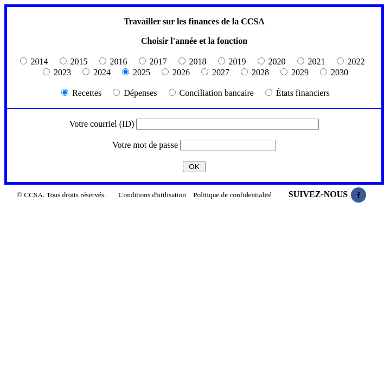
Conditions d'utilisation (152, 195)
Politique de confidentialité (232, 195)
